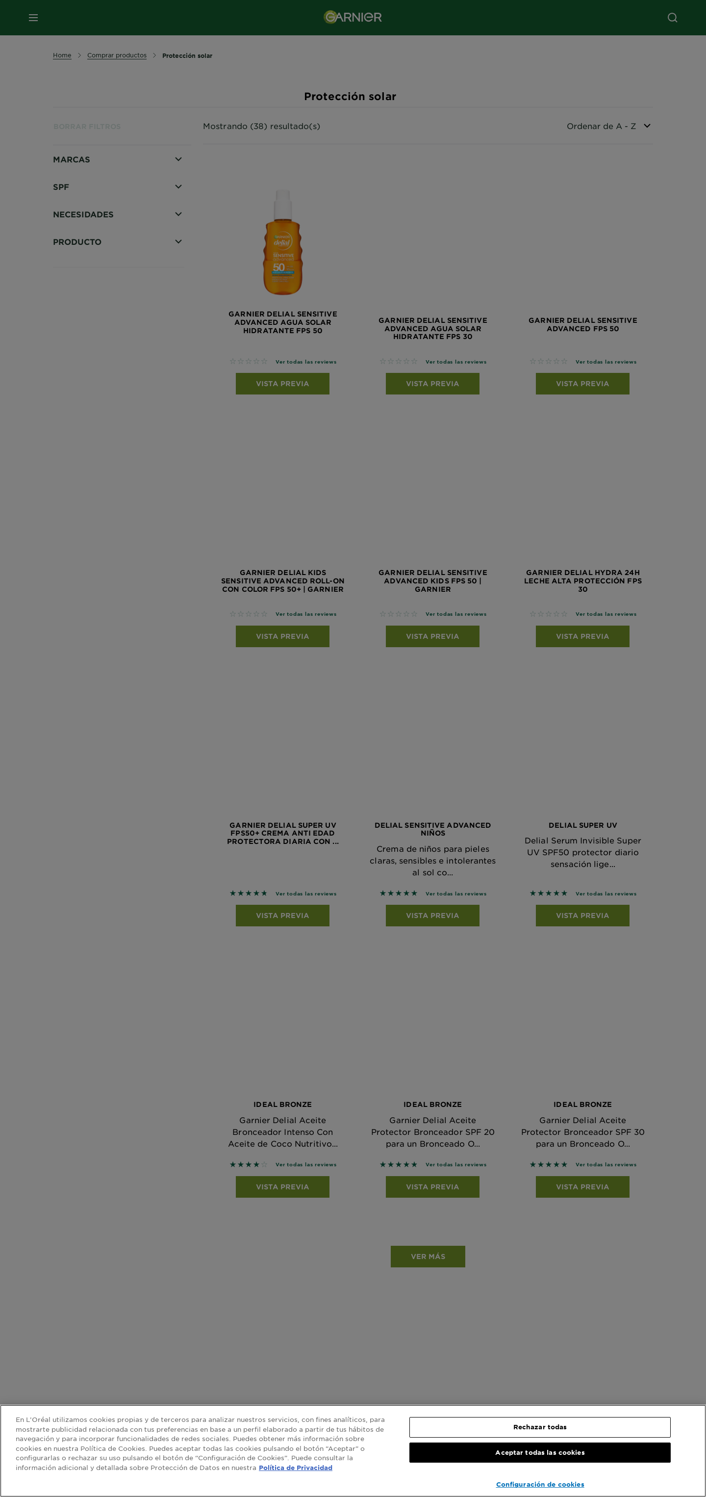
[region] (353, 1451)
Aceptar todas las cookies (539, 1452)
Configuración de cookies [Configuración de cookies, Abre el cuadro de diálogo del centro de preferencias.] (540, 1484)
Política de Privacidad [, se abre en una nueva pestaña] (295, 1467)
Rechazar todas (540, 1427)
